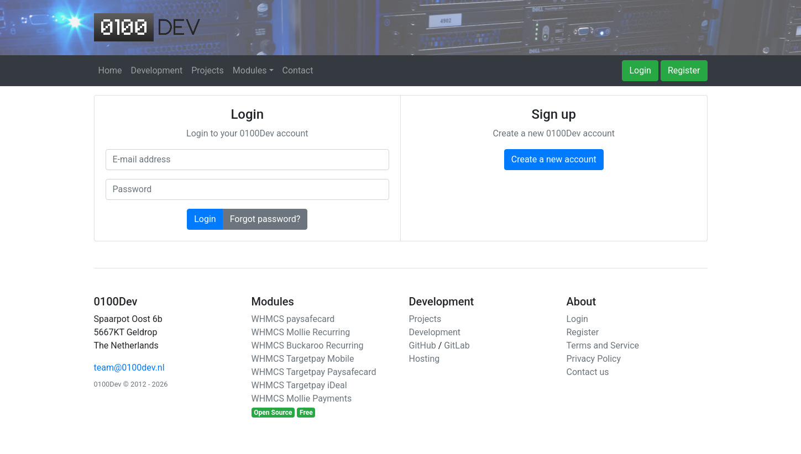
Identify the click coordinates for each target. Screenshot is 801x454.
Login (640, 70)
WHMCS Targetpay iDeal (299, 385)
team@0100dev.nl (129, 367)
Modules (250, 70)
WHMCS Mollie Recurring (301, 332)
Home (110, 70)
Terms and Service (603, 345)
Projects (207, 70)
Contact (297, 70)
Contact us (588, 372)
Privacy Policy (594, 358)
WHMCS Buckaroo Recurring (308, 345)
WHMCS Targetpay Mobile (303, 358)
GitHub (422, 345)
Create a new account (553, 159)
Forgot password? (265, 219)
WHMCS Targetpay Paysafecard (314, 372)
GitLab (456, 345)
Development (157, 70)
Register (684, 70)
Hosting (424, 358)
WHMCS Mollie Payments (302, 398)
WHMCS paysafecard (293, 319)
